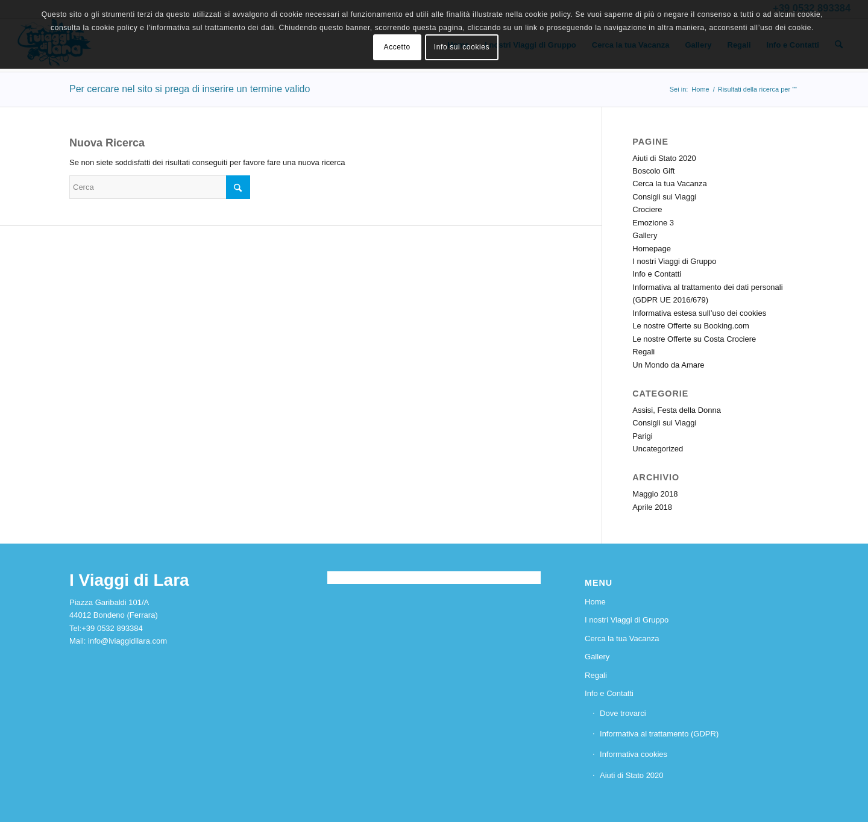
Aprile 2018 (652, 507)
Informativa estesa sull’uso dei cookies (699, 313)
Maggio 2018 (655, 493)
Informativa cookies (633, 754)
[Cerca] (159, 187)
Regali (643, 351)
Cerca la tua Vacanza (669, 183)
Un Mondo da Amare (668, 364)
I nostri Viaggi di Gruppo (674, 261)
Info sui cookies (461, 47)
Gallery (644, 235)
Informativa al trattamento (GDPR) (659, 733)
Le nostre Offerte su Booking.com (690, 325)
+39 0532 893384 (112, 628)
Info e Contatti (656, 273)
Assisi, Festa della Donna (676, 410)
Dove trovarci (623, 713)
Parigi (642, 436)
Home (595, 601)
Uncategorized (657, 448)
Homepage (651, 248)
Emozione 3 (653, 222)
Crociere (647, 209)
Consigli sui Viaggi (664, 196)
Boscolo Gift (653, 170)
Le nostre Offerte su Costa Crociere (694, 339)
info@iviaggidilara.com (127, 640)
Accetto (397, 47)
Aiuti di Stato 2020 (664, 158)
